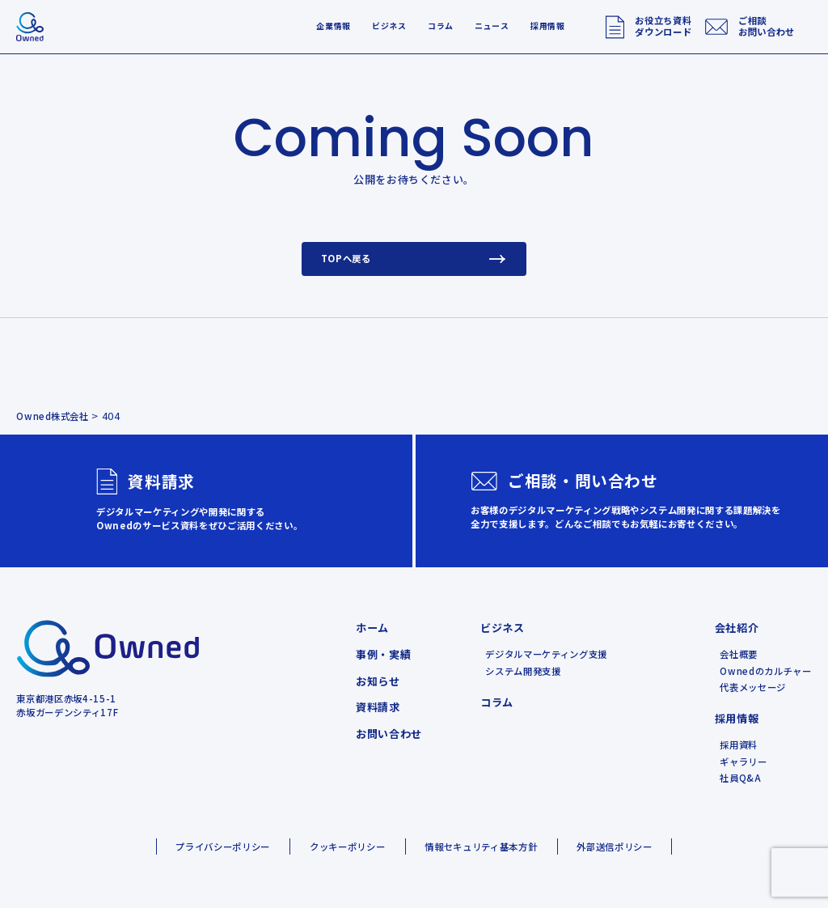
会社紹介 (737, 627)
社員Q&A (740, 777)
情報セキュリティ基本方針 (481, 846)
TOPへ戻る (414, 258)
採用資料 (739, 744)
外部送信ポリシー (614, 846)
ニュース (492, 26)
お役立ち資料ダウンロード (663, 26)
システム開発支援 (522, 670)
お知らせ (378, 681)
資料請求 (378, 707)
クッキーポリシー (347, 846)
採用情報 (547, 26)
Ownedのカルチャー (765, 670)
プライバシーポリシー (222, 846)
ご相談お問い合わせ (766, 26)
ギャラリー (743, 761)
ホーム (372, 627)
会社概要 (739, 653)
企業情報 (333, 26)
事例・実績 (383, 654)
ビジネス (389, 26)
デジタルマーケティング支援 (546, 653)
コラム (441, 26)
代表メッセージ (753, 687)
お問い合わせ (389, 733)
